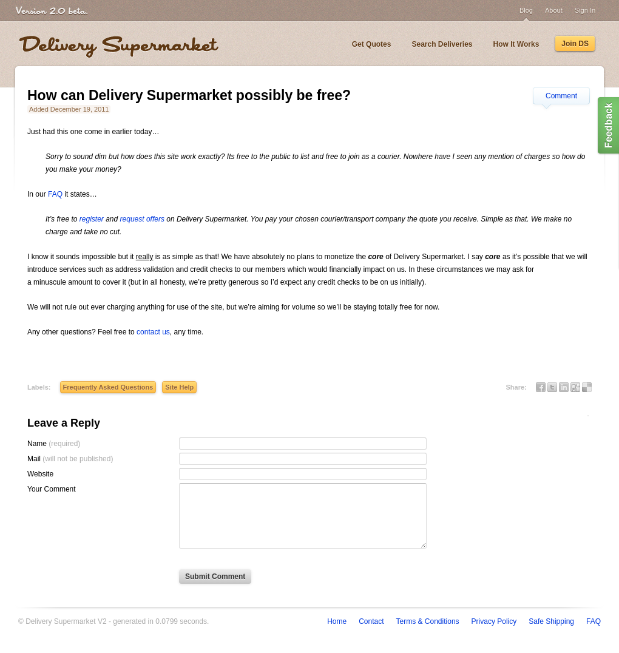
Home (337, 621)
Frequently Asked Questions (108, 387)
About (554, 10)
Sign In (585, 10)
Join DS (575, 43)
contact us (153, 332)
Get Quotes (371, 44)
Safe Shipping (551, 621)
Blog (526, 10)
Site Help (179, 387)
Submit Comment (215, 576)
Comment (561, 96)
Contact (371, 621)
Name (53, 443)
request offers (142, 219)
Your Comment (51, 489)
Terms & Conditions (427, 621)
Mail (70, 459)
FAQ (55, 194)
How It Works (516, 44)
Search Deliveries (441, 44)
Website (40, 474)
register (91, 219)
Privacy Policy (494, 621)
